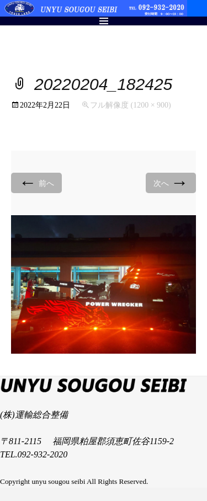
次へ (171, 182)
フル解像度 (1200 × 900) (130, 105)
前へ (36, 182)
